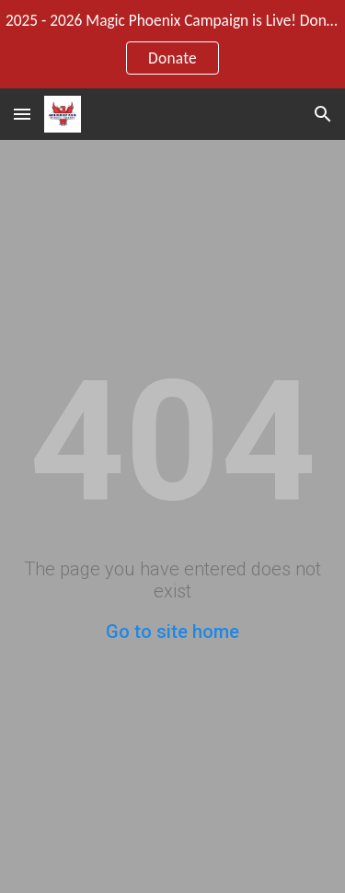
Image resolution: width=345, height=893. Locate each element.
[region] (172, 44)
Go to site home (172, 631)
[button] (22, 113)
